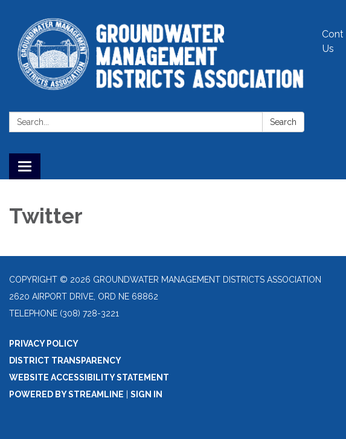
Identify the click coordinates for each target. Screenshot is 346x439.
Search (283, 122)
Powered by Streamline (66, 394)
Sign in (146, 394)
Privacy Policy (43, 343)
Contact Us (332, 41)
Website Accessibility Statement (89, 377)
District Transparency (65, 360)
